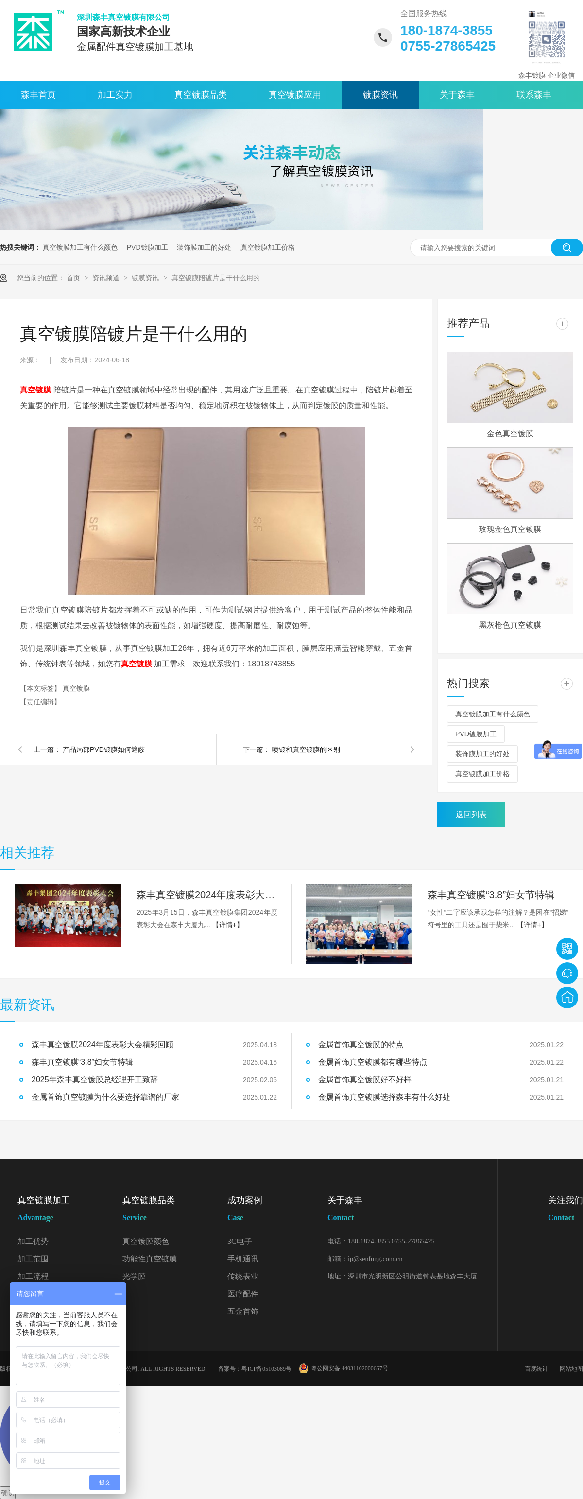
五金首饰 (242, 1311)
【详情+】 (227, 925)
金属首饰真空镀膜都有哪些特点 (372, 1062)
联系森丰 (533, 95)
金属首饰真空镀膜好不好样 (365, 1079)
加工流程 (33, 1276)
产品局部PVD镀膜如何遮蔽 (104, 749)
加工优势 (33, 1241)
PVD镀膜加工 (147, 247)
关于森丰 (457, 95)
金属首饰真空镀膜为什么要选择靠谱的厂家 (105, 1097)
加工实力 (115, 95)
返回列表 (471, 814)
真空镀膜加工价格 (267, 247)
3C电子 (239, 1241)
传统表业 (242, 1276)
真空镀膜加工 (61, 1210)
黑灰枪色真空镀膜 (510, 625)
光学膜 (134, 1276)
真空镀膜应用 (295, 95)
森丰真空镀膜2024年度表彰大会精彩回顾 (207, 894)
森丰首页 (38, 95)
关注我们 (565, 1210)
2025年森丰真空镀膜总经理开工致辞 (95, 1079)
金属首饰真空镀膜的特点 (361, 1044)
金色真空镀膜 (510, 433)
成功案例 (271, 1210)
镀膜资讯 (380, 95)
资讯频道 (106, 278)
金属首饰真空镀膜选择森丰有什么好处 (384, 1097)
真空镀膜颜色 (145, 1241)
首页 (74, 278)
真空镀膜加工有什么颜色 (80, 247)
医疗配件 (242, 1294)
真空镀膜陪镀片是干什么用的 (215, 278)
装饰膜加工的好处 (204, 247)
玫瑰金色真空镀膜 (510, 529)
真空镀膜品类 (200, 95)
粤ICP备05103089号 (266, 1368)
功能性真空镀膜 (149, 1259)
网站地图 (571, 1368)
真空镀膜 (76, 688)
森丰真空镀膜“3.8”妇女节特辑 (491, 894)
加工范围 (33, 1259)
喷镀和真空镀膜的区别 (306, 749)
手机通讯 (242, 1259)
